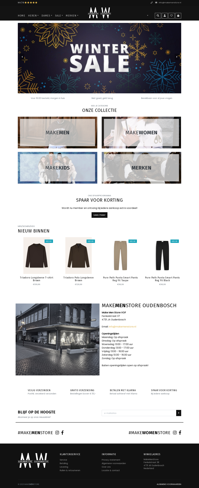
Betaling (64, 463)
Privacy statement (111, 459)
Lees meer (99, 215)
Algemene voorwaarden (114, 463)
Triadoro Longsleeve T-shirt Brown (36, 279)
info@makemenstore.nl (168, 2)
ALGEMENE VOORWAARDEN (169, 484)
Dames (46, 15)
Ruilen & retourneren (70, 470)
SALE (58, 15)
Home (21, 15)
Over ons (106, 467)
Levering (64, 467)
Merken (71, 15)
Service (63, 459)
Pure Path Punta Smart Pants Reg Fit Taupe (120, 279)
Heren (32, 15)
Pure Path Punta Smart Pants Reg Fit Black (162, 279)
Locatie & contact (111, 470)
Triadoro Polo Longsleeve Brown (78, 279)
